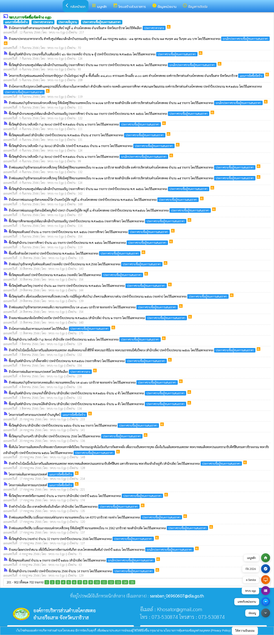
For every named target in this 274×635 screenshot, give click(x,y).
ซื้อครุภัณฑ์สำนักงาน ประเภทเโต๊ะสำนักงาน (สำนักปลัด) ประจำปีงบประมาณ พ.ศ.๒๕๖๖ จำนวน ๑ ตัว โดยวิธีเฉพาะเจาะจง (98, 404)
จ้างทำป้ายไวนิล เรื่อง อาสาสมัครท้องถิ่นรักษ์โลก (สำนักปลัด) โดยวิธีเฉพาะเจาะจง (74, 506)
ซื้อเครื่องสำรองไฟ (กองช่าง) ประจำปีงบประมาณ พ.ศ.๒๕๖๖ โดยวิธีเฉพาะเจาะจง (75, 253)
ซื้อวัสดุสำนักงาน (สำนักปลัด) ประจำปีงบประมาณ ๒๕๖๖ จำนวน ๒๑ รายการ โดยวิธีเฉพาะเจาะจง (84, 425)
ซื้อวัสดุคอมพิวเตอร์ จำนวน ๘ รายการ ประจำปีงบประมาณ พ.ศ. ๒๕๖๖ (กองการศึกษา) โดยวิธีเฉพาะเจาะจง (89, 232)
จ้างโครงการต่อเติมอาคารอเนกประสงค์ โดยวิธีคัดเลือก (60, 328)
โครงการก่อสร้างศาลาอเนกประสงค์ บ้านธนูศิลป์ (48, 414)
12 (111, 582)
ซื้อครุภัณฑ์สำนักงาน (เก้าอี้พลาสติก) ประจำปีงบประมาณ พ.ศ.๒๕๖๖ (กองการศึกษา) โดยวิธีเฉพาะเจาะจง (88, 361)
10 (96, 582)
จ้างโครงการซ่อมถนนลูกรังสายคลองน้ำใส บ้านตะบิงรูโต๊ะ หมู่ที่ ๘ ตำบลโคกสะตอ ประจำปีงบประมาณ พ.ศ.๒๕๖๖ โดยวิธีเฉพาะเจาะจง (104, 199)
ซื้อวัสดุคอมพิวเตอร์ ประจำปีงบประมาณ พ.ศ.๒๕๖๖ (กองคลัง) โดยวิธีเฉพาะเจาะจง (76, 275)
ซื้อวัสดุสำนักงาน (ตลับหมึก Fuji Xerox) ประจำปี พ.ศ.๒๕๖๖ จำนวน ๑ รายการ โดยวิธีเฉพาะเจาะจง (85, 124)
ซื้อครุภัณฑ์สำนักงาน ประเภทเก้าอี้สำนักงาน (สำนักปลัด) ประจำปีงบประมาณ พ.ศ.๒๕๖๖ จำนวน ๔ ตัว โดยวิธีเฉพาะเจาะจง (98, 393)
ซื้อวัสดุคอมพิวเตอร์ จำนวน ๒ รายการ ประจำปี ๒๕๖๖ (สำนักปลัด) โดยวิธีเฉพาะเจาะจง (82, 560)
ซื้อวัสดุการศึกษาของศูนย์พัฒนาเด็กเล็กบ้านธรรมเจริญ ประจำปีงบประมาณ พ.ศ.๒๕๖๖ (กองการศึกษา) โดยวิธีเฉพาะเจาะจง (98, 221)
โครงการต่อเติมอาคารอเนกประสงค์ (41, 474)
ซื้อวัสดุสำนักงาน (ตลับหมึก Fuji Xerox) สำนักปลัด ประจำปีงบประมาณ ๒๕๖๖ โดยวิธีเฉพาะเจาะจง (85, 339)
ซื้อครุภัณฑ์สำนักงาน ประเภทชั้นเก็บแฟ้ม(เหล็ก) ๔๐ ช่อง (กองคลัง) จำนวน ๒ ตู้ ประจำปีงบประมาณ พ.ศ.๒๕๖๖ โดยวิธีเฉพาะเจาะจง (103, 54)
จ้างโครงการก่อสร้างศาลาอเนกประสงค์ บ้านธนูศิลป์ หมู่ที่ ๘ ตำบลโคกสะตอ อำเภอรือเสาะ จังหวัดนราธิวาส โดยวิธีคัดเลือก (87, 28)
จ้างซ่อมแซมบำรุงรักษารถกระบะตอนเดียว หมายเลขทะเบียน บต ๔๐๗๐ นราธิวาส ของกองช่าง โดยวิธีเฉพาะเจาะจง (93, 307)
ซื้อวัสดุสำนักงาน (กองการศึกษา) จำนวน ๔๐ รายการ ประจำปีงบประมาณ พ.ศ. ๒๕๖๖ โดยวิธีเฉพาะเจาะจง (89, 242)
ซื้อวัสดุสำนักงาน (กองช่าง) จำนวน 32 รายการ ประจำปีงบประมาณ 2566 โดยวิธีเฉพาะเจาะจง (82, 539)
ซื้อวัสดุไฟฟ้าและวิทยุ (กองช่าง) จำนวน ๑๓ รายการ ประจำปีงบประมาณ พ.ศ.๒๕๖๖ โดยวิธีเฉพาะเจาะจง (88, 285)
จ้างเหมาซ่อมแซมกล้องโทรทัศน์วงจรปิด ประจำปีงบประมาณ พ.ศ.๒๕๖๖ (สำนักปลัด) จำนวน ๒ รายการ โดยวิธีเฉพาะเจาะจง (98, 318)
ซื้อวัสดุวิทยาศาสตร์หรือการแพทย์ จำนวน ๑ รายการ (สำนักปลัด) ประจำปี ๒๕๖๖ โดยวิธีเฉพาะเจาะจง (86, 496)
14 (125, 582)
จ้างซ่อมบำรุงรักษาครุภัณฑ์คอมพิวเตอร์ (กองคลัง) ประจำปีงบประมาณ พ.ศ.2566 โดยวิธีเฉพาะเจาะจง (86, 264)
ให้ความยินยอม (245, 630)
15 (132, 582)
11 (103, 582)
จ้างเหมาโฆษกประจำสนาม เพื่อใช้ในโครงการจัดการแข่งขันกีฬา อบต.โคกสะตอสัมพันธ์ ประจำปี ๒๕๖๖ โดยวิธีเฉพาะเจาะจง (102, 549)
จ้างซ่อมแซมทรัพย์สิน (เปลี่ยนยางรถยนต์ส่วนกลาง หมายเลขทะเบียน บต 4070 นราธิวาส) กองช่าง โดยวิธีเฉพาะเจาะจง (96, 517)
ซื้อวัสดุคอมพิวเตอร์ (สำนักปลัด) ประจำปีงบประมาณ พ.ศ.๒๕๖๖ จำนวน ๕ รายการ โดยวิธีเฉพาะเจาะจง (87, 135)
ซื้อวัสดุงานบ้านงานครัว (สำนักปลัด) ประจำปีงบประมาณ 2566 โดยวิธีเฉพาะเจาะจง (76, 436)
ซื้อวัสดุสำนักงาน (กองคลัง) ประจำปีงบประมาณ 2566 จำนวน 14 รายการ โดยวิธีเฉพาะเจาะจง (82, 571)
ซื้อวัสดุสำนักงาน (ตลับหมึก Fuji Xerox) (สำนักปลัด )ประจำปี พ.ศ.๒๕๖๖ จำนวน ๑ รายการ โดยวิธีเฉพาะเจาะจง (92, 146)
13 (118, 582)
